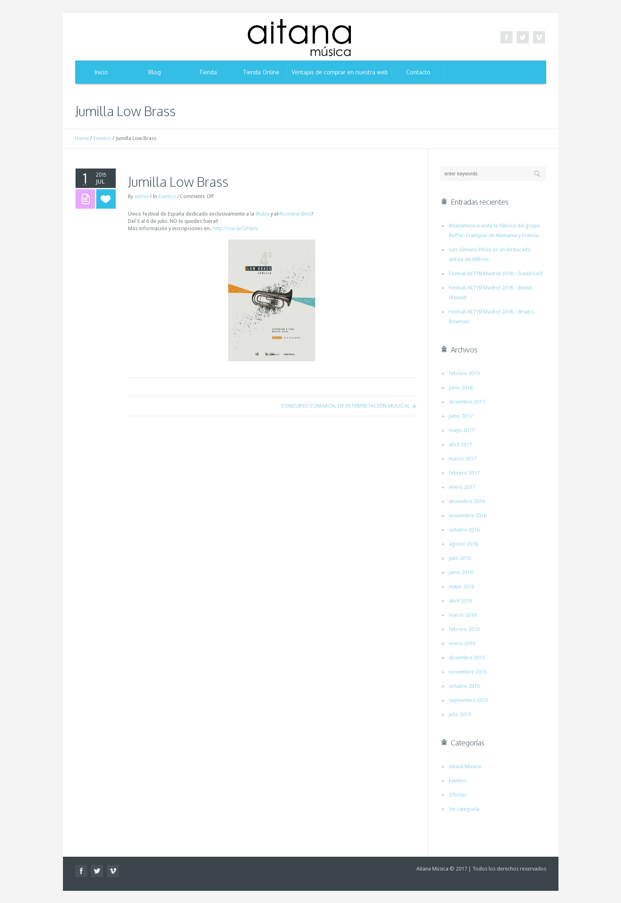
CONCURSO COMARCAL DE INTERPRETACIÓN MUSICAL (345, 406)
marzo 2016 (462, 615)
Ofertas (458, 795)
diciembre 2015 (467, 658)
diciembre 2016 (467, 501)
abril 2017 (460, 444)
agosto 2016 (463, 544)
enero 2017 (462, 487)
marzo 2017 (462, 459)
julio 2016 (460, 558)
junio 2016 (461, 572)
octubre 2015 (464, 686)
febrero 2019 (464, 373)
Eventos (102, 138)
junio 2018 (461, 388)
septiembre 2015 (468, 700)
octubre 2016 (464, 530)
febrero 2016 (464, 629)
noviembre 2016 (468, 515)
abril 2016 (460, 601)
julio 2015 (460, 714)
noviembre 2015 (468, 672)
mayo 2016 (461, 586)
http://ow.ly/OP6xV (235, 228)
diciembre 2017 (467, 402)
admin (141, 196)
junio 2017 (461, 416)
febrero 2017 (464, 473)
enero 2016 (462, 643)
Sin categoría (464, 809)
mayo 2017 (461, 430)
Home (82, 138)
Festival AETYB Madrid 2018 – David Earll (496, 273)
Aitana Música (465, 766)
